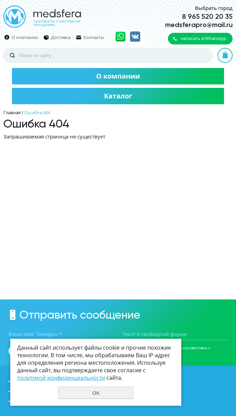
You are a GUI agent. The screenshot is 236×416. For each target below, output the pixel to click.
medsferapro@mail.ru (199, 25)
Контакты (93, 37)
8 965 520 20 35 (207, 16)
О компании (25, 37)
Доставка (60, 37)
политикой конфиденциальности (61, 377)
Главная (12, 112)
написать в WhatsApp (203, 38)
